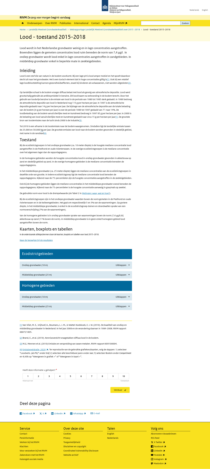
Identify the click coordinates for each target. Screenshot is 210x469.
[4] (21, 349)
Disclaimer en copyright (74, 446)
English (205, 10)
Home (23, 23)
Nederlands (194, 10)
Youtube (165, 455)
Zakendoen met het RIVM (32, 454)
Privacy (66, 438)
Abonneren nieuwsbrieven (163, 433)
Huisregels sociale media (31, 459)
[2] (21, 337)
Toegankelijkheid (71, 442)
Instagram (167, 459)
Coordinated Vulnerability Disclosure (80, 450)
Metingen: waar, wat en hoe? (96, 193)
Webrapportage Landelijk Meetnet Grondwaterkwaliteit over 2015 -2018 (105, 29)
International (81, 23)
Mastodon (166, 463)
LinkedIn (166, 450)
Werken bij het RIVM (29, 442)
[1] (116, 116)
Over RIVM (51, 23)
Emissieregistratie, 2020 (35, 349)
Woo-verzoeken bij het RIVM (33, 450)
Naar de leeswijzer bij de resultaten (36, 240)
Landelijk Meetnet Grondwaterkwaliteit (47, 29)
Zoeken (185, 23)
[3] (21, 343)
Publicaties (65, 23)
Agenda (107, 23)
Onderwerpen (34, 23)
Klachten (24, 446)
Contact (95, 23)
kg (42, 129)
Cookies (67, 433)
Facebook (166, 446)
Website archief (70, 454)
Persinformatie (27, 438)
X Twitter (166, 442)
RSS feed (155, 438)
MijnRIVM (121, 23)
